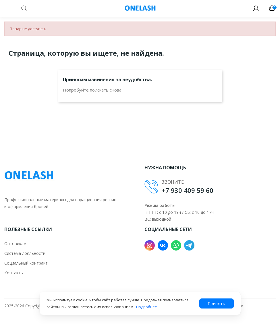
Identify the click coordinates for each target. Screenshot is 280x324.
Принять (216, 303)
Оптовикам (15, 243)
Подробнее (146, 306)
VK (163, 245)
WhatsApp (176, 245)
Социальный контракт (26, 263)
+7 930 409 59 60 (187, 190)
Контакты (14, 273)
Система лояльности (24, 253)
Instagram (149, 245)
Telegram (189, 245)
